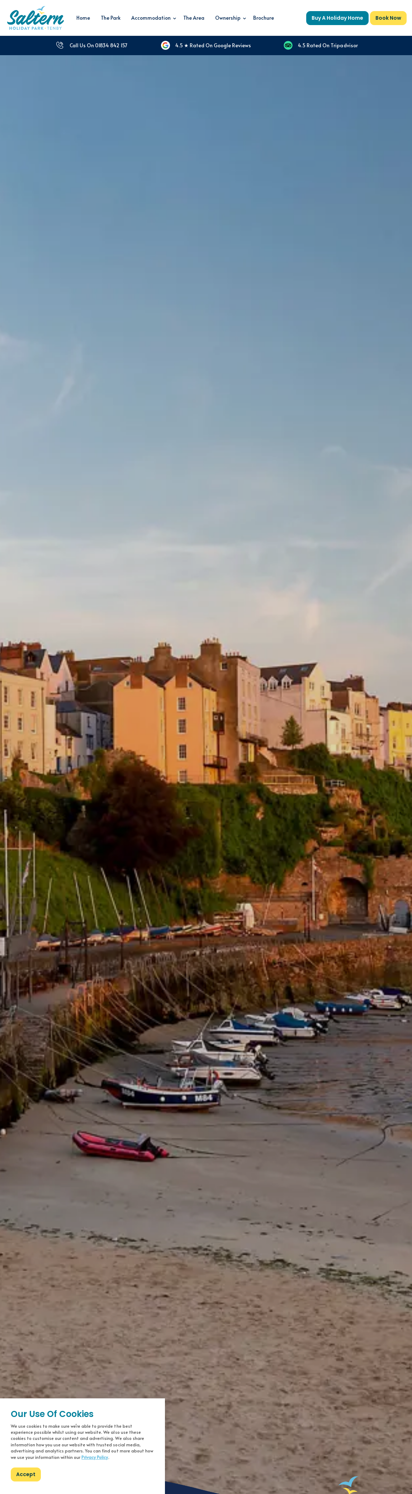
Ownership (228, 17)
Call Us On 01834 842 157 (91, 45)
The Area (193, 17)
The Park (110, 17)
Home (83, 17)
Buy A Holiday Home (337, 18)
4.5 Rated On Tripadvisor (320, 45)
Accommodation (151, 17)
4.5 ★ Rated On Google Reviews (206, 45)
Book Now (388, 18)
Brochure (263, 17)
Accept (26, 1474)
